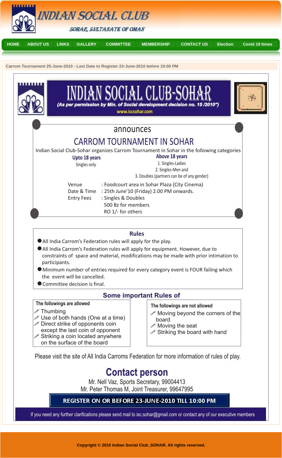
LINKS (63, 44)
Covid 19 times (257, 44)
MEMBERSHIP (156, 44)
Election (225, 44)
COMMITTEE (118, 44)
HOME (13, 44)
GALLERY (87, 44)
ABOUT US (38, 44)
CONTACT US (194, 44)
